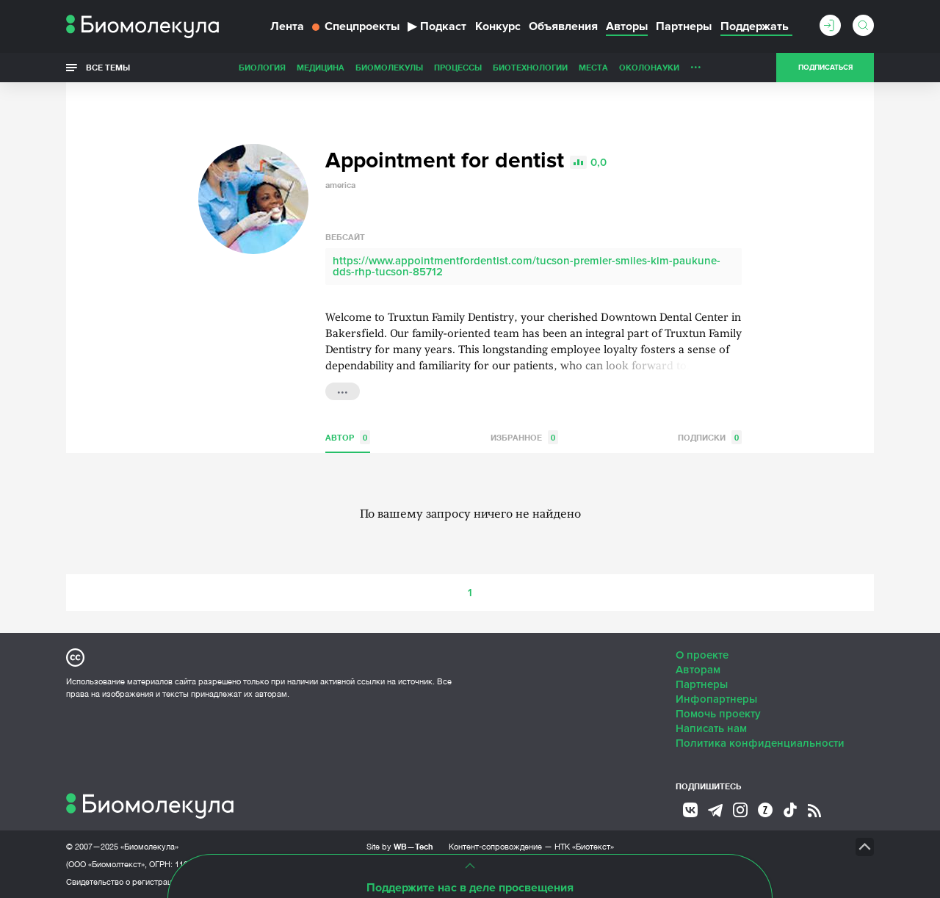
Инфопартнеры (716, 699)
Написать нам (711, 728)
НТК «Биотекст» (584, 846)
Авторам (698, 669)
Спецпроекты (356, 26)
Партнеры (684, 26)
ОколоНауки (649, 67)
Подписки (710, 437)
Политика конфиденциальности (760, 743)
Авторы (627, 26)
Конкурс (498, 26)
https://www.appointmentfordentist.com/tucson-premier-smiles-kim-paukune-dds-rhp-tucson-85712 (526, 266)
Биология (262, 67)
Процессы (458, 67)
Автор (347, 437)
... (695, 64)
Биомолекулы (389, 67)
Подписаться (825, 67)
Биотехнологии (530, 67)
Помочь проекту (718, 713)
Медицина (320, 67)
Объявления (563, 26)
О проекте (702, 655)
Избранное (524, 437)
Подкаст (437, 26)
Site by (399, 846)
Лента (287, 26)
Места (593, 67)
